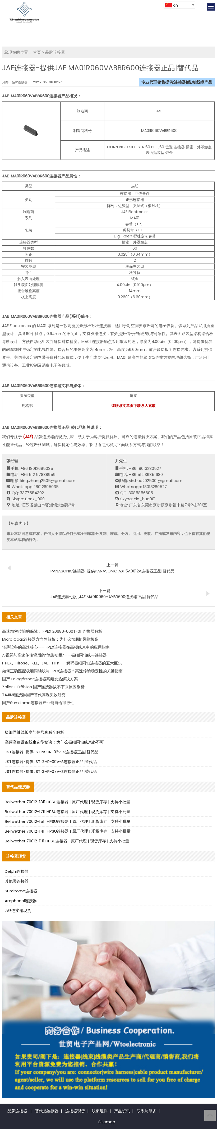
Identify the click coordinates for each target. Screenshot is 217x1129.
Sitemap (106, 1122)
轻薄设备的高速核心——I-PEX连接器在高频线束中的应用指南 (56, 647)
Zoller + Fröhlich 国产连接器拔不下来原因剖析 (43, 687)
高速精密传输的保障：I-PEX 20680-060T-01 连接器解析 (52, 631)
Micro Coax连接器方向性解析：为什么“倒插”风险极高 (50, 639)
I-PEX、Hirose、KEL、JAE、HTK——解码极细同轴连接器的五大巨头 (62, 663)
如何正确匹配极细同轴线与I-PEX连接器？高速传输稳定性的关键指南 (62, 671)
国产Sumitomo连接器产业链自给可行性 (38, 702)
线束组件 (100, 1111)
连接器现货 (75, 1111)
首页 (37, 52)
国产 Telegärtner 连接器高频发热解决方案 (40, 679)
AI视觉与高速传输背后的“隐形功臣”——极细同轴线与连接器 (54, 655)
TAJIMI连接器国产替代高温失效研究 (34, 694)
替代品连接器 (47, 1111)
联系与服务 (146, 1111)
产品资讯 (122, 1111)
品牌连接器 (55, 52)
